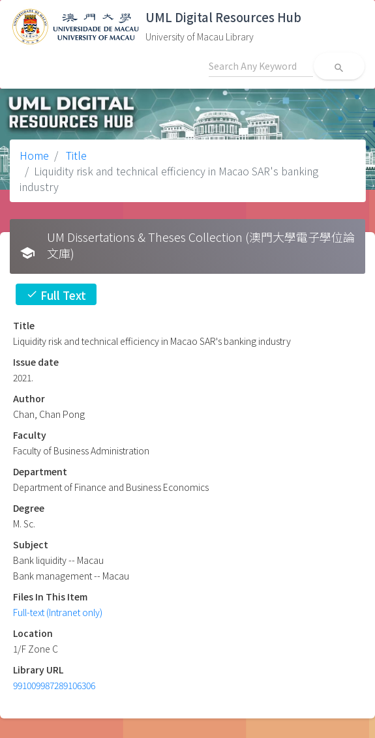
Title (75, 155)
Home (34, 155)
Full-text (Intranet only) (57, 612)
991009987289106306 (54, 685)
